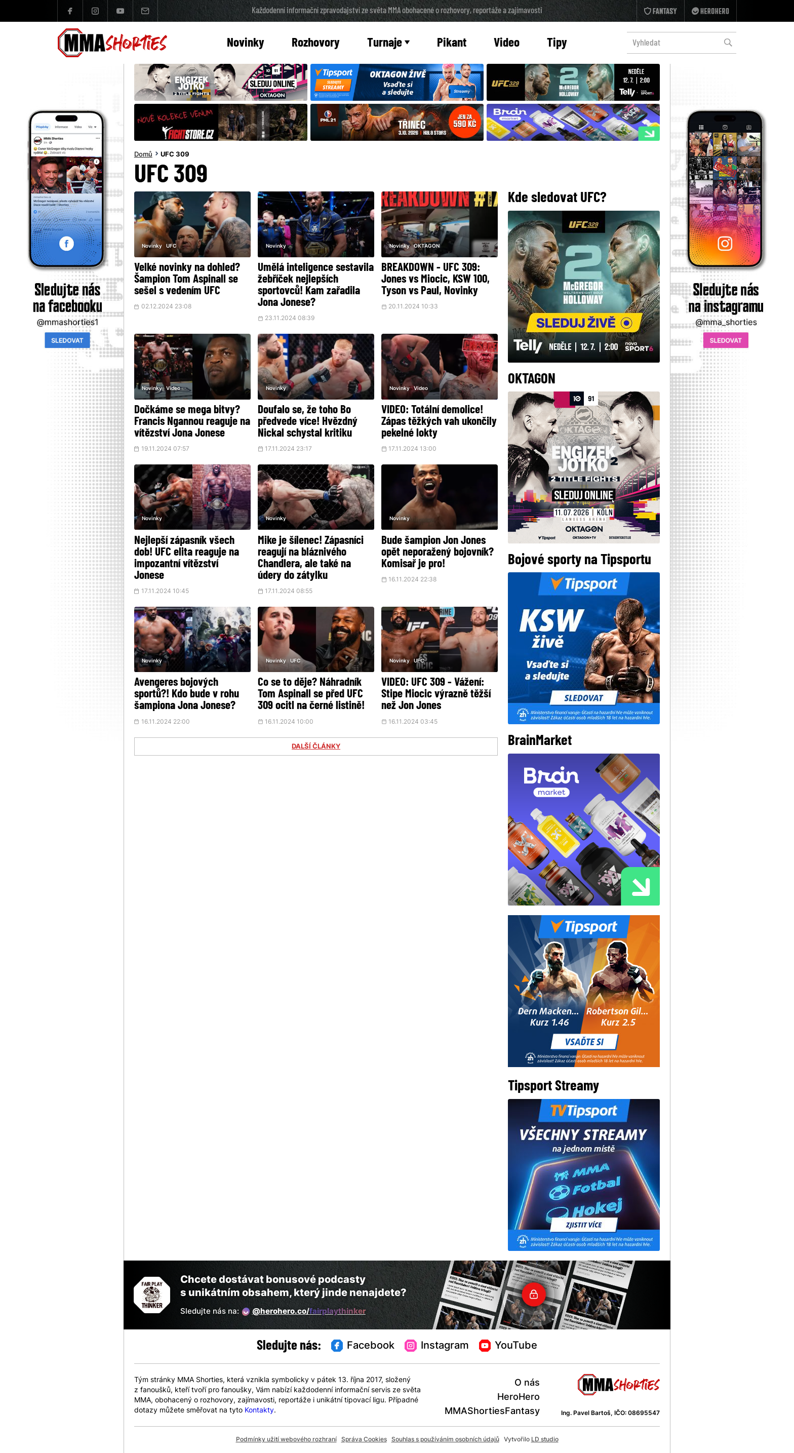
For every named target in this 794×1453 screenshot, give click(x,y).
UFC (171, 246)
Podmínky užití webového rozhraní (286, 1440)
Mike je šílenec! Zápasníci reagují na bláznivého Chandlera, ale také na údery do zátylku (311, 558)
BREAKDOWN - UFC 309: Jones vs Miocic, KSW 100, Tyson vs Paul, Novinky (435, 279)
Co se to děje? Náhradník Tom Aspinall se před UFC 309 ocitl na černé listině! (311, 694)
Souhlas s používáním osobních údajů (445, 1440)
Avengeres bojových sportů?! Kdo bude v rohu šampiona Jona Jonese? (186, 694)
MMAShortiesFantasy (492, 1412)
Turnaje (388, 43)
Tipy (557, 43)
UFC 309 (175, 155)
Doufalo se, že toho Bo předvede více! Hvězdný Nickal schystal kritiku (308, 422)
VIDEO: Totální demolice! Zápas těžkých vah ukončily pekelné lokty (439, 422)
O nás (527, 1383)
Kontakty (259, 1411)
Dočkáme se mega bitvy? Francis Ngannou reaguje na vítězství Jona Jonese (192, 422)
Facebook (363, 1346)
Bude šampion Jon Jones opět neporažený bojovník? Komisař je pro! (437, 552)
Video (507, 43)
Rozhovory (316, 43)
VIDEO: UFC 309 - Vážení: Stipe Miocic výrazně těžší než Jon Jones (436, 694)
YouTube (508, 1346)
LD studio (545, 1440)
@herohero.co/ (304, 1312)
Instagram (437, 1346)
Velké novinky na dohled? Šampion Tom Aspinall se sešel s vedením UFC (187, 279)
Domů (143, 155)
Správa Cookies (364, 1440)
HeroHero (518, 1397)
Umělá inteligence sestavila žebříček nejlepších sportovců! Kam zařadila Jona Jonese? (316, 285)
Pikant (451, 43)
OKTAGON (427, 246)
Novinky (245, 43)
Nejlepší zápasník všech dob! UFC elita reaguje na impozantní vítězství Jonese (186, 558)
